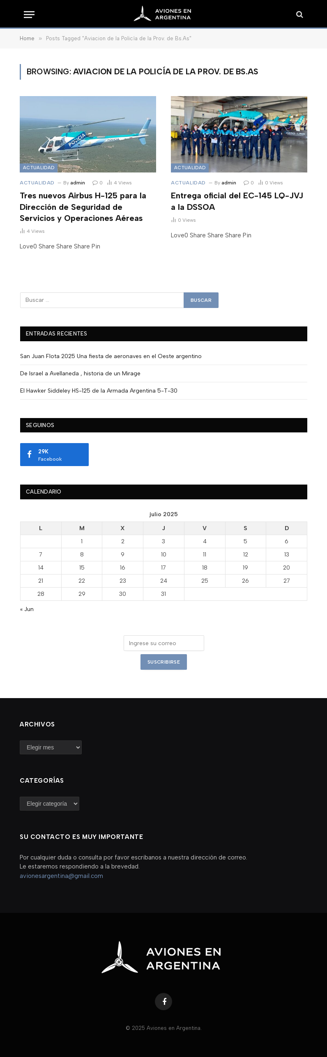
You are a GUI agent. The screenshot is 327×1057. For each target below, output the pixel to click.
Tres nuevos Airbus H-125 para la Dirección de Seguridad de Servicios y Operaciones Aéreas (83, 207)
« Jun (27, 609)
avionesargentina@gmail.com (61, 876)
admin (77, 183)
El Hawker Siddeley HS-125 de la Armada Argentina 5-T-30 (98, 390)
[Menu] (29, 14)
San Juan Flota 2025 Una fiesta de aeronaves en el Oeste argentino (111, 356)
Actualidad (38, 167)
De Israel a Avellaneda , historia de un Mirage (80, 373)
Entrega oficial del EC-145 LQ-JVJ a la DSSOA (237, 201)
